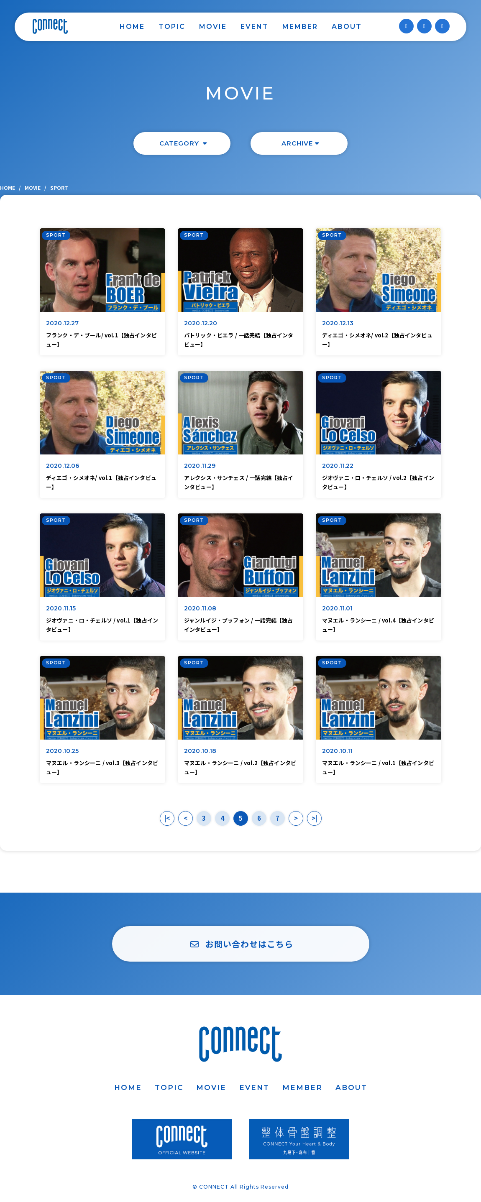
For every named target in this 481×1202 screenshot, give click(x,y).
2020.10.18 (200, 751)
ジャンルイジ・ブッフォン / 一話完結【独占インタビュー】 (238, 624)
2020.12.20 (200, 323)
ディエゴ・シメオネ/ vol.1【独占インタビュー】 (101, 482)
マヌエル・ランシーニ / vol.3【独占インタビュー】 (102, 767)
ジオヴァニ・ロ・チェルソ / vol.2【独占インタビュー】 (378, 482)
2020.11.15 (61, 608)
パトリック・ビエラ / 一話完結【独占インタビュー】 (239, 339)
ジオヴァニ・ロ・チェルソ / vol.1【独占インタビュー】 (102, 624)
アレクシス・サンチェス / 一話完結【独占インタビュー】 (239, 482)
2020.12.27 (62, 323)
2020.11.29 (200, 466)
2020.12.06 (62, 466)
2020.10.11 (337, 751)
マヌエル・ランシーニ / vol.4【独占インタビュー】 (378, 624)
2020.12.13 (338, 323)
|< (167, 818)
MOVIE (213, 27)
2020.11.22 (338, 466)
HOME (132, 27)
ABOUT (347, 27)
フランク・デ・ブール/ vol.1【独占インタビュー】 (101, 339)
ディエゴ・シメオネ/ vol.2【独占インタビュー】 (377, 339)
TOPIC (172, 27)
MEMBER (300, 27)
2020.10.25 (62, 751)
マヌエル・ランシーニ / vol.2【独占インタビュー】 (240, 767)
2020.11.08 (200, 608)
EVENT (254, 27)
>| (314, 818)
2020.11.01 (337, 608)
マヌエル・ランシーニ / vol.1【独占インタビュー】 (378, 767)
